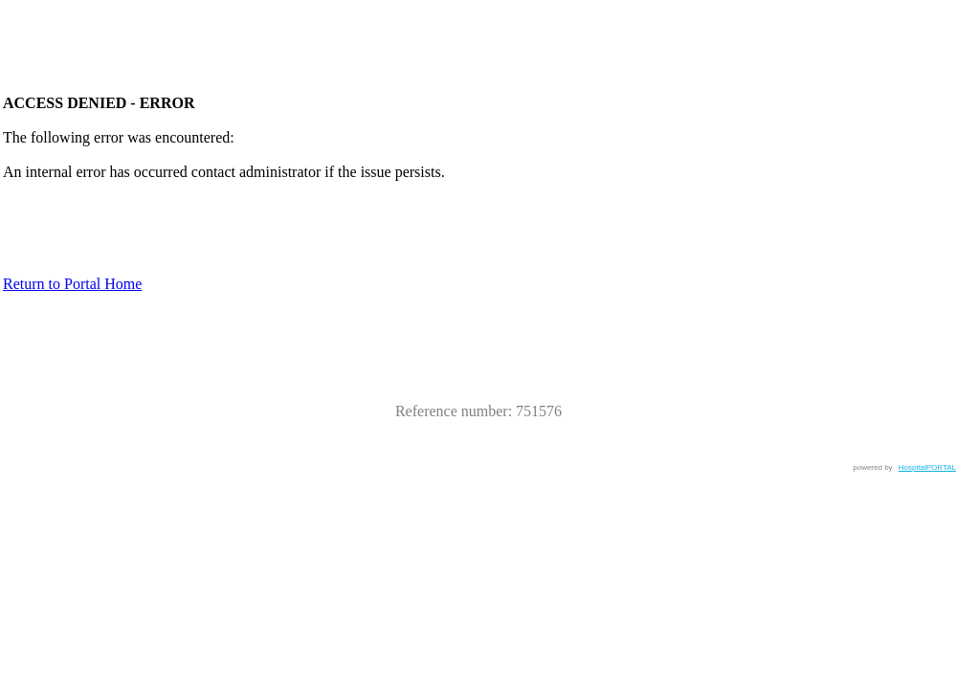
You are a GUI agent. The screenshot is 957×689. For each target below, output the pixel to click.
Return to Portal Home (72, 284)
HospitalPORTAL (927, 467)
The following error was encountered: (118, 137)
